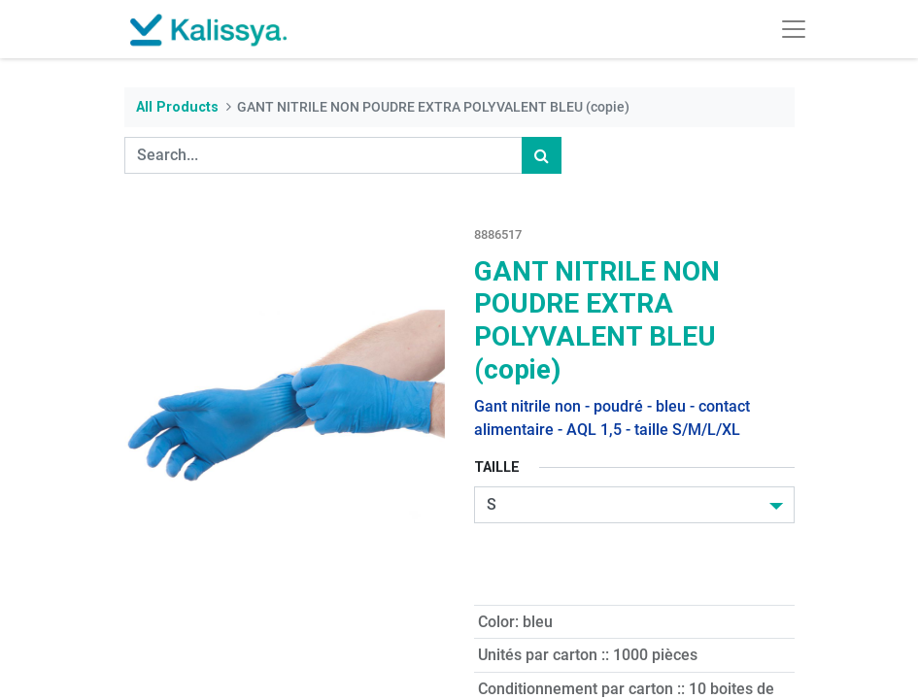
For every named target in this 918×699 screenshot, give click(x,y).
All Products (177, 107)
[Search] (541, 155)
